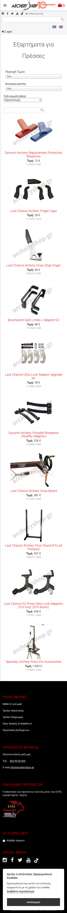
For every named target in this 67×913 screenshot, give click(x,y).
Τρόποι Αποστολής (13, 710)
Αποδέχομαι (33, 902)
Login (7, 31)
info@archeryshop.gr (22, 767)
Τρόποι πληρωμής (13, 717)
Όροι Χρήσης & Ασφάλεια (17, 723)
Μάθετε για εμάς (12, 704)
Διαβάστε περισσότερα (20, 891)
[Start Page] (33, 5)
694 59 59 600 (18, 761)
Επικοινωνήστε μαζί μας (17, 754)
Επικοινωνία (34, 13)
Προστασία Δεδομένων (16, 730)
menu (5, 5)
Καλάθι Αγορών (14, 840)
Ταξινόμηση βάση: (15, 96)
